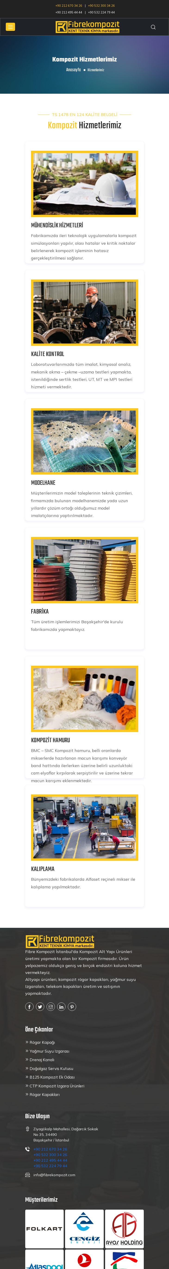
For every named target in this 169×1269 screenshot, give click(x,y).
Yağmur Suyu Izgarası (49, 1051)
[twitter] (40, 1006)
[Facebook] (29, 1006)
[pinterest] (72, 1006)
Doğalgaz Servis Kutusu (51, 1068)
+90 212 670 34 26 (68, 5)
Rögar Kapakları (44, 1094)
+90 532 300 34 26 (101, 5)
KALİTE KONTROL (47, 354)
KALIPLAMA (42, 869)
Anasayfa (73, 70)
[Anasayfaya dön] (60, 941)
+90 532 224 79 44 (101, 12)
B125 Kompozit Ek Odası (52, 1077)
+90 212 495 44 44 (68, 12)
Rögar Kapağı (42, 1042)
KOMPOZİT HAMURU (50, 740)
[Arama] (153, 27)
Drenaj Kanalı (42, 1059)
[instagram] (51, 1006)
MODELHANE (43, 483)
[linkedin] (61, 1006)
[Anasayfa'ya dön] (87, 26)
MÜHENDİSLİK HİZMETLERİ (57, 226)
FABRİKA (40, 612)
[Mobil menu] (10, 27)
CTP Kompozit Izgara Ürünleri (57, 1085)
